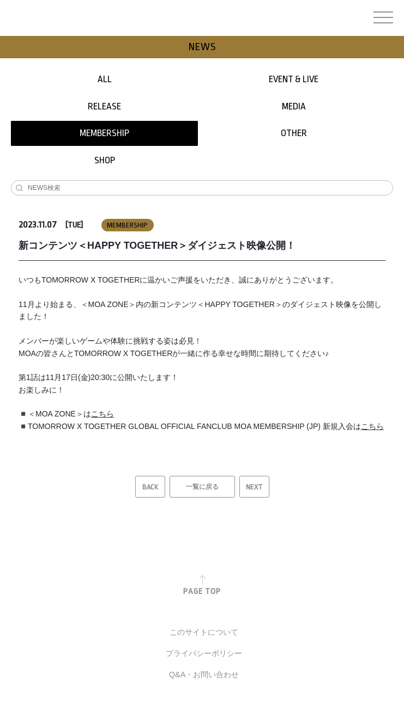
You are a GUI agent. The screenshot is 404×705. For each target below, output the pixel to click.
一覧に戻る (202, 487)
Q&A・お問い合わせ (204, 674)
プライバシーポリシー (204, 653)
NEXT (254, 487)
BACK (150, 487)
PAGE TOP (202, 591)
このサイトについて (204, 632)
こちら (102, 413)
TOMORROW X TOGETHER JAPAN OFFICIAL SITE (201, 19)
